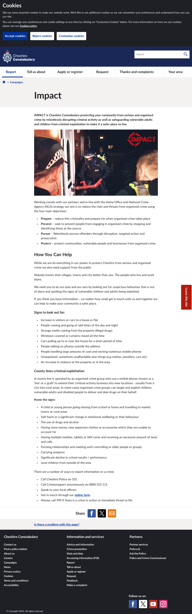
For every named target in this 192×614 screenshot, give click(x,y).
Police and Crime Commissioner (148, 558)
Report (71, 562)
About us (9, 553)
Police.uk (135, 549)
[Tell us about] (38, 72)
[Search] (186, 54)
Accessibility (11, 585)
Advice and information (80, 544)
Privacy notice (12, 571)
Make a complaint (77, 585)
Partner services (139, 544)
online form (82, 495)
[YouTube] (153, 604)
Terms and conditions (16, 580)
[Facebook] (133, 604)
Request (71, 576)
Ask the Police (138, 553)
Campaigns (16, 82)
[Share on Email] (112, 513)
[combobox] (162, 54)
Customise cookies (71, 36)
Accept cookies (15, 36)
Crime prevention (77, 549)
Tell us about (74, 567)
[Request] (104, 72)
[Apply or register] (73, 72)
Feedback (72, 580)
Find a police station (15, 549)
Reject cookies (42, 36)
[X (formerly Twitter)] (143, 604)
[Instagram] (163, 604)
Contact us (10, 544)
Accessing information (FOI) (83, 558)
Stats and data (75, 553)
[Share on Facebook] (92, 513)
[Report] (12, 72)
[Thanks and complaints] (140, 72)
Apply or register (76, 571)
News (7, 567)
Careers (8, 558)
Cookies (8, 576)
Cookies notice (28, 26)
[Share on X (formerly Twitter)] (102, 513)
